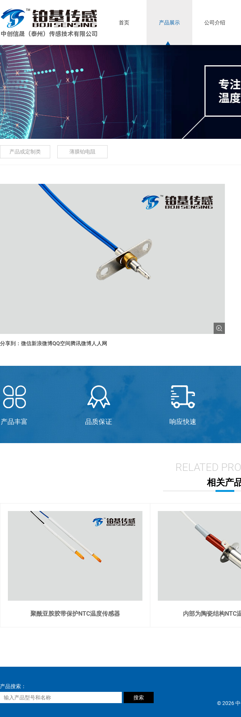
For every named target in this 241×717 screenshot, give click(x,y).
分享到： (10, 343)
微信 (26, 343)
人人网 (99, 343)
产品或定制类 (25, 152)
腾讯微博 (80, 343)
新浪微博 (41, 343)
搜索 (138, 697)
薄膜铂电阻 (82, 152)
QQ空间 (61, 343)
